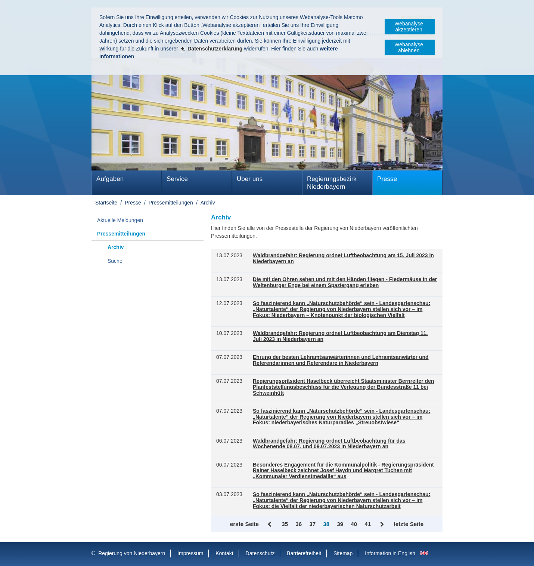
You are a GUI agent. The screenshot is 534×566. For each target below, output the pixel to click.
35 (285, 524)
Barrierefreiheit (304, 553)
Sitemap (343, 553)
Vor (382, 524)
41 (367, 524)
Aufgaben (110, 178)
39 (340, 524)
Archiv (208, 203)
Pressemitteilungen (171, 203)
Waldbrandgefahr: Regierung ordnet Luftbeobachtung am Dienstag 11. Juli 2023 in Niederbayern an (340, 336)
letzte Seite (408, 524)
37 (312, 524)
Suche (115, 261)
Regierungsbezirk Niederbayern (332, 182)
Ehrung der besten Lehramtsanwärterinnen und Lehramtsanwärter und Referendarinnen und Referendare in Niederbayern (341, 360)
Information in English (390, 553)
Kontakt (224, 553)
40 (354, 524)
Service (177, 178)
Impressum (190, 553)
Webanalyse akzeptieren (408, 27)
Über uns (250, 178)
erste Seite (244, 524)
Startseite (106, 203)
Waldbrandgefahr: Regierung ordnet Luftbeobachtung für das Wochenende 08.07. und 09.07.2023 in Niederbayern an (329, 444)
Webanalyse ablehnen (408, 47)
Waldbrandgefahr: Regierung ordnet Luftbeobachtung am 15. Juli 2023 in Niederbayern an (343, 258)
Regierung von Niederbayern (131, 553)
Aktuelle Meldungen (120, 220)
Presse (387, 178)
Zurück (270, 524)
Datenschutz (260, 553)
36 (298, 524)
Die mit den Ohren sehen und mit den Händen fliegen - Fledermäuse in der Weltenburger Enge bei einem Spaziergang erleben (345, 282)
